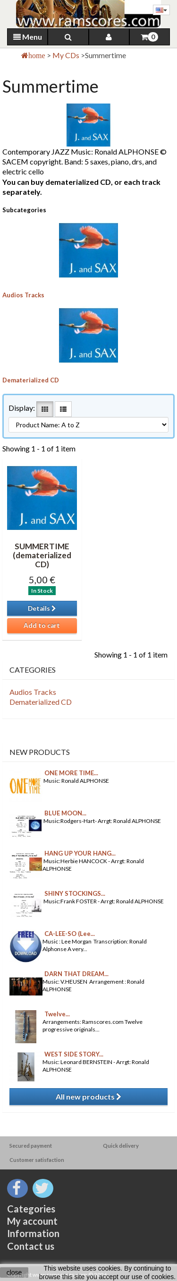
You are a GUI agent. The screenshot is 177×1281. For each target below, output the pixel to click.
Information (33, 1233)
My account (32, 1221)
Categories (31, 1208)
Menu (27, 36)
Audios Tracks (23, 295)
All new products (88, 1096)
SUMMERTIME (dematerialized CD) (42, 555)
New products (39, 751)
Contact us (30, 1246)
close (14, 1272)
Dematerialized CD (30, 380)
